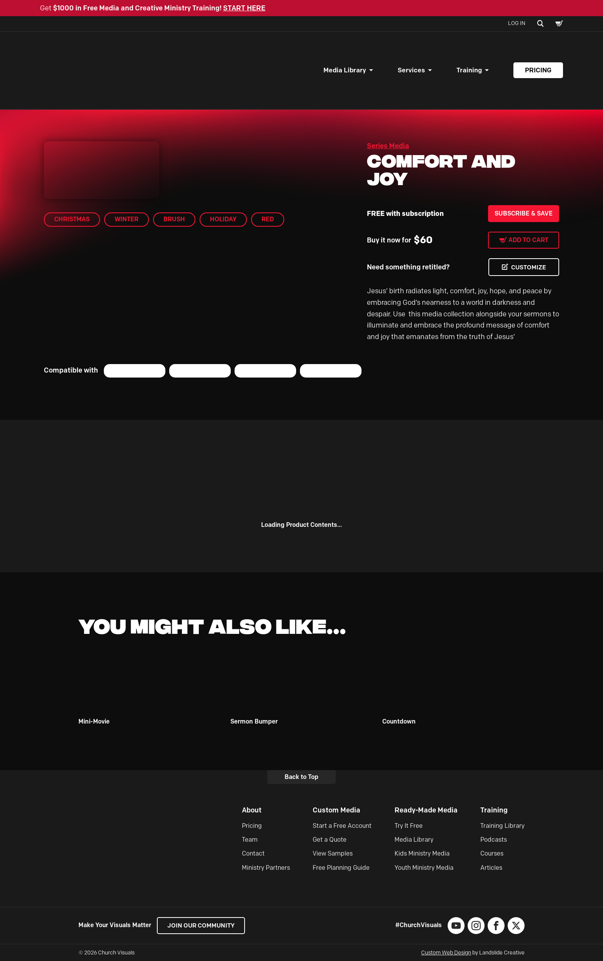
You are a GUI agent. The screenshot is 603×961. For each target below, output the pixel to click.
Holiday (223, 219)
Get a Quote (329, 839)
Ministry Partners (266, 867)
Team (250, 839)
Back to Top (301, 776)
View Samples (333, 853)
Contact (253, 853)
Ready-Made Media (426, 810)
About (252, 810)
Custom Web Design (446, 952)
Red (268, 219)
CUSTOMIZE (528, 267)
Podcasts (493, 839)
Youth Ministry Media (424, 867)
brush (174, 219)
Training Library (502, 825)
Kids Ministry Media (422, 853)
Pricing (538, 70)
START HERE (244, 8)
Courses (491, 853)
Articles (491, 867)
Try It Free (409, 825)
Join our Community (201, 925)
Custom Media (336, 810)
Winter (126, 219)
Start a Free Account (342, 825)
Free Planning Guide (341, 867)
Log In (516, 23)
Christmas (72, 219)
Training (469, 70)
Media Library (344, 70)
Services (411, 70)
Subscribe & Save (524, 213)
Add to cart (528, 240)
